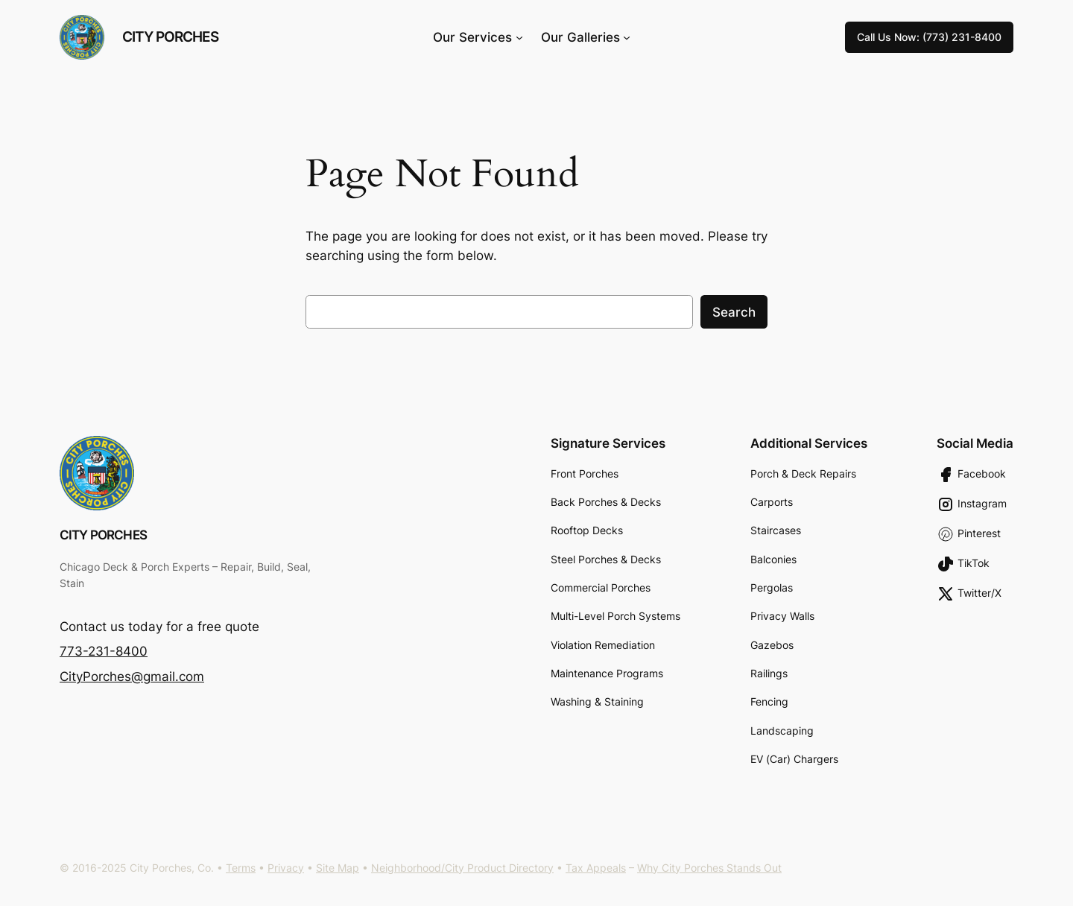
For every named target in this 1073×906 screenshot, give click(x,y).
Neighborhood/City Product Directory (462, 867)
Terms (241, 867)
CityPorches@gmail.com (132, 676)
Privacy (286, 867)
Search (734, 312)
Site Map (337, 867)
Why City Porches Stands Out (709, 867)
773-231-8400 (104, 651)
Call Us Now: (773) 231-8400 (929, 37)
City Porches (170, 36)
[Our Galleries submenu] (626, 37)
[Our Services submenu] (519, 37)
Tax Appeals (596, 867)
